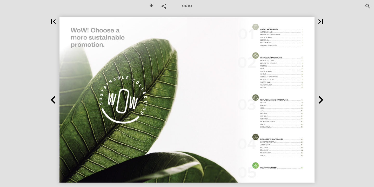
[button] (151, 6)
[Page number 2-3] (187, 6)
